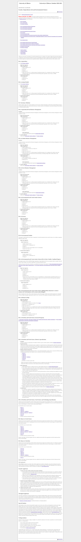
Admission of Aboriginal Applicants (25, 500)
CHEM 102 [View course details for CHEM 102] (24, 355)
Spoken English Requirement (53, 366)
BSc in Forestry (22, 32)
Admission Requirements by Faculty (27, 14)
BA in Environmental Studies (24, 33)
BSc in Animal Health (23, 22)
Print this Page (59, 11)
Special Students (23, 52)
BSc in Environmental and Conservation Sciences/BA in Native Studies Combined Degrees (34, 35)
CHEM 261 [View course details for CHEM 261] (27, 411)
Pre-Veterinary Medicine (25, 63)
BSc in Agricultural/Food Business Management (27, 26)
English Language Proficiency (30, 527)
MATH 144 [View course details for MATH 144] (26, 412)
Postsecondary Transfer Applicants (30, 165)
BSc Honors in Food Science (24, 46)
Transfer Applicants (23, 49)
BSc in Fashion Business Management (26, 27)
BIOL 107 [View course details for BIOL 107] (23, 353)
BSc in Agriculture (23, 21)
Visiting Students (23, 53)
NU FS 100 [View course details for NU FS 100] (22, 413)
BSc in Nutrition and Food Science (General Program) (28, 42)
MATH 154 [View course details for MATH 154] (30, 412)
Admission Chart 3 (34, 474)
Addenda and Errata (23, 19)
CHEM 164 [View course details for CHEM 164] (22, 411)
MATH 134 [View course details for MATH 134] (22, 412)
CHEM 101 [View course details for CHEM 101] (24, 354)
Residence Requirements (57, 342)
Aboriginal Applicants (23, 51)
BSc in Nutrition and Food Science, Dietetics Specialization (29, 43)
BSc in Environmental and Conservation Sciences (28, 31)
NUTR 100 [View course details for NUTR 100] (24, 358)
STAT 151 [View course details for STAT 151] (23, 359)
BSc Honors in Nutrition (24, 47)
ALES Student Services (45, 466)
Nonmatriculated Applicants (39, 133)
